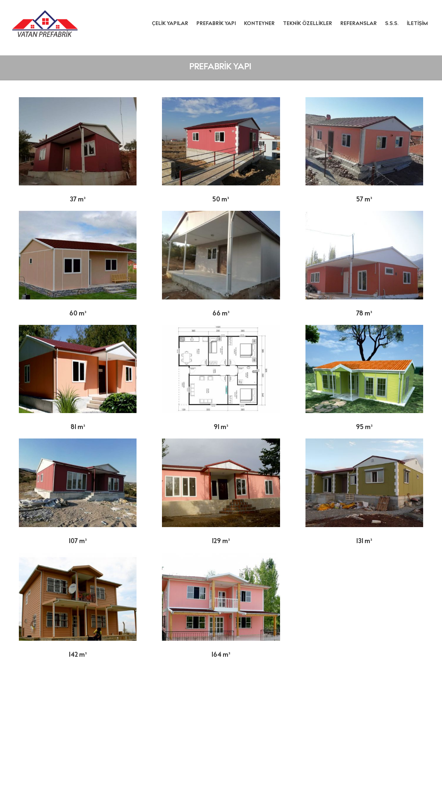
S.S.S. (392, 23)
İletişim (417, 23)
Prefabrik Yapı (216, 23)
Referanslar (358, 23)
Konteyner (259, 23)
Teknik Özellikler (307, 23)
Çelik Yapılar (170, 23)
